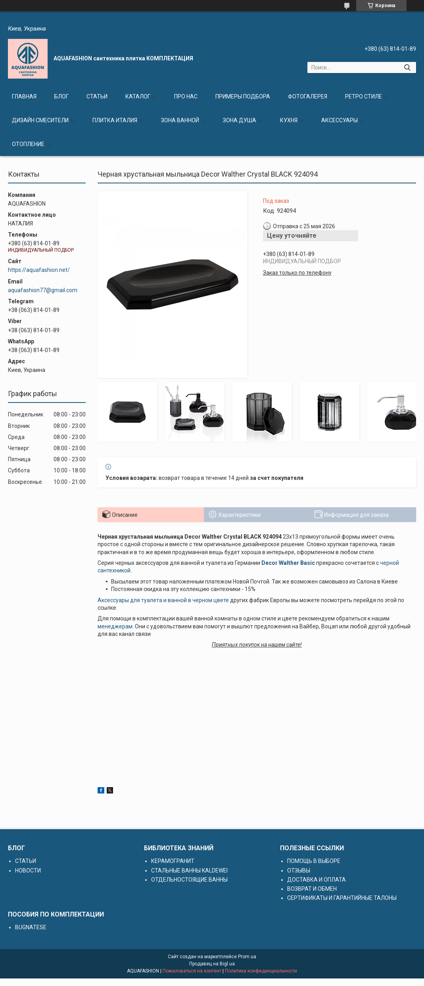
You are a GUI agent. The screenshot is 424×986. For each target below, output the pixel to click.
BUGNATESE (30, 927)
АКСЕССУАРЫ (339, 120)
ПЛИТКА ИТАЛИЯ (114, 120)
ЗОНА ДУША (239, 120)
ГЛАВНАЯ (24, 96)
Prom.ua (247, 956)
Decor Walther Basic (288, 563)
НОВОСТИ (28, 870)
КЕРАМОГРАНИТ (172, 861)
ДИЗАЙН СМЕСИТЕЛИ (40, 120)
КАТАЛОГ (137, 96)
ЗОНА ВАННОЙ (180, 120)
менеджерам (115, 626)
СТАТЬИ (96, 96)
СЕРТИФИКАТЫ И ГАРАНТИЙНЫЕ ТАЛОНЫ (342, 898)
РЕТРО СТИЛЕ (363, 96)
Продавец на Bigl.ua (212, 964)
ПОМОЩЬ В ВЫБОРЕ (313, 861)
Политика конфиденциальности (261, 971)
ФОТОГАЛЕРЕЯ (307, 96)
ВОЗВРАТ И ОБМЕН (312, 889)
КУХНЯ (288, 120)
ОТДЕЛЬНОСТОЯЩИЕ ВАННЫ (189, 879)
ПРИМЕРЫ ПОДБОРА (242, 96)
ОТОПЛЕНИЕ (28, 144)
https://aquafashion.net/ (39, 270)
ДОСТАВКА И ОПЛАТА (316, 879)
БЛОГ (61, 96)
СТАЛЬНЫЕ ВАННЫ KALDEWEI (189, 870)
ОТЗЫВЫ (298, 870)
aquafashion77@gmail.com (42, 290)
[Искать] (407, 67)
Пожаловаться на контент (192, 971)
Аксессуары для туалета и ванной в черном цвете (163, 600)
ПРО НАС (186, 96)
